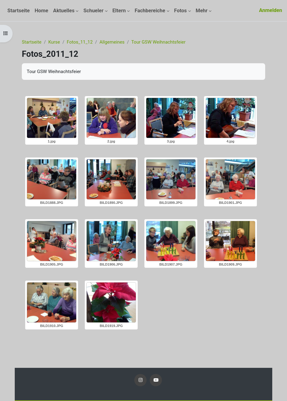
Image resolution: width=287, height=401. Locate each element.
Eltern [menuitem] (119, 11)
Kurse (54, 42)
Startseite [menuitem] (18, 11)
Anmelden (270, 10)
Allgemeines (112, 42)
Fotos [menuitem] (180, 11)
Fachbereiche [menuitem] (150, 11)
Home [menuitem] (41, 11)
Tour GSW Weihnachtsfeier (158, 42)
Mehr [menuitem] (202, 11)
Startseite (31, 42)
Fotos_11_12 (79, 42)
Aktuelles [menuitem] (64, 11)
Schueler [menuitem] (93, 11)
